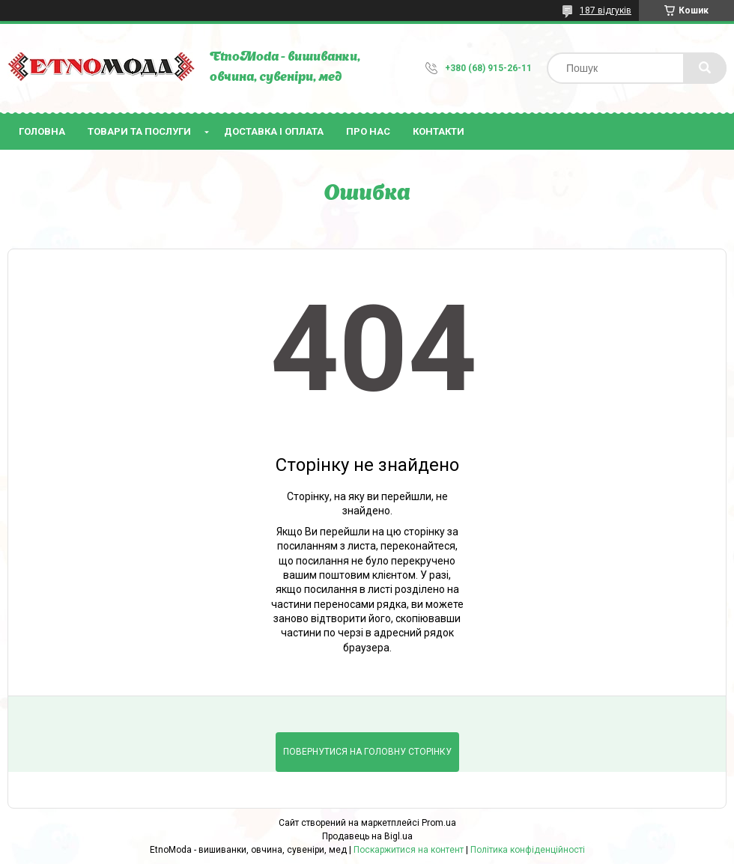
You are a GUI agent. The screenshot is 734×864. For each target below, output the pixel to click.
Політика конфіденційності (527, 850)
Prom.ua (439, 823)
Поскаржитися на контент (409, 850)
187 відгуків (605, 10)
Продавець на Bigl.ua (367, 836)
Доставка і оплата (274, 131)
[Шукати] (705, 68)
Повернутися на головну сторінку (367, 751)
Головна (42, 131)
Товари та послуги (139, 131)
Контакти (438, 131)
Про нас (368, 131)
